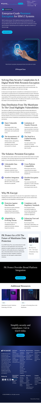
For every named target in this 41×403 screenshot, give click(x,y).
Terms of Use (33, 402)
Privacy (37, 402)
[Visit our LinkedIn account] (3, 383)
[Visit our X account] (8, 383)
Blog (31, 248)
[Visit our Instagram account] (10, 383)
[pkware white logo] (4, 3)
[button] (35, 6)
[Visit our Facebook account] (5, 383)
